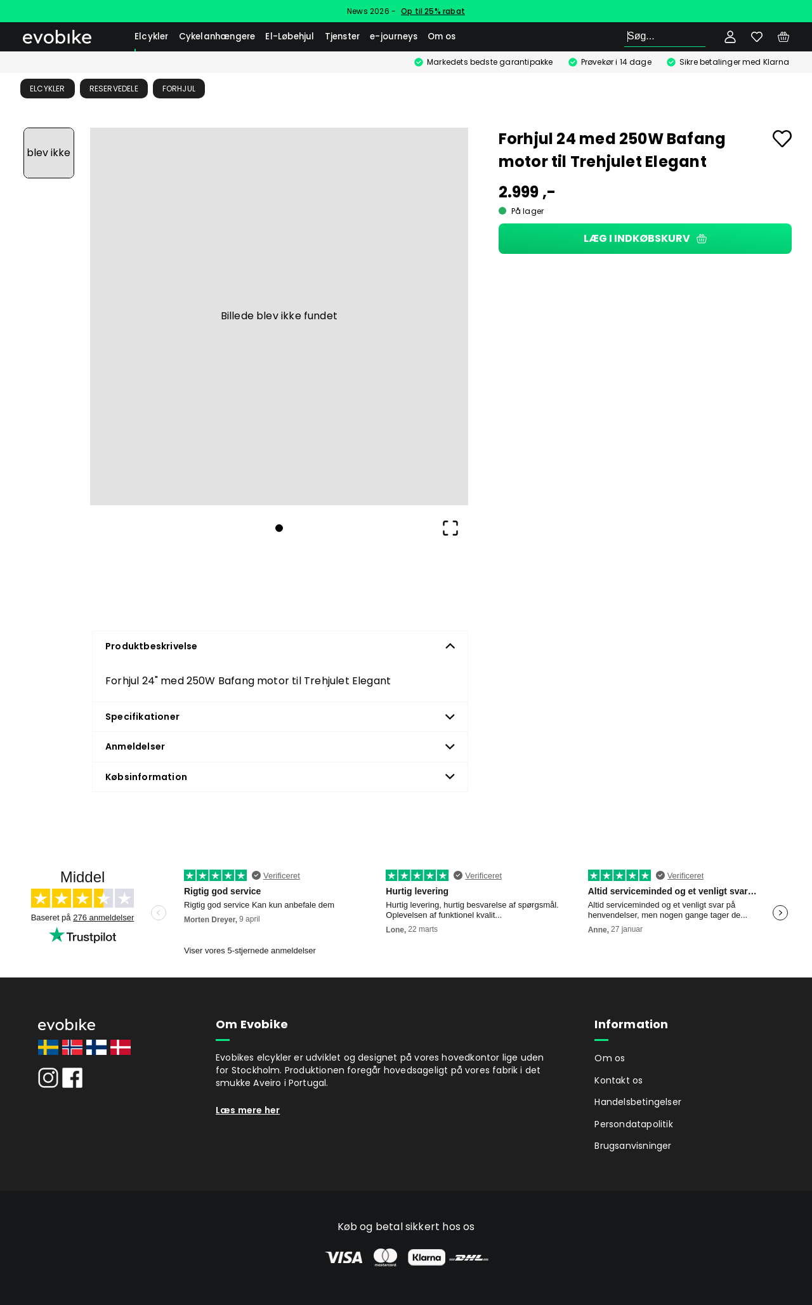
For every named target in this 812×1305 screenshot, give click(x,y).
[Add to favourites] (782, 138)
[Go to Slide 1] (48, 153)
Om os (441, 36)
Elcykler (151, 36)
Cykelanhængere (217, 36)
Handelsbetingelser (637, 1102)
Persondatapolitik (633, 1124)
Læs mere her (248, 1110)
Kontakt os (618, 1080)
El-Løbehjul (289, 36)
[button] (279, 317)
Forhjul (178, 88)
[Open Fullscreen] (450, 528)
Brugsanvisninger (632, 1145)
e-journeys (393, 36)
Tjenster (342, 36)
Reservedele (113, 88)
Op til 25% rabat (433, 11)
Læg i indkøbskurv (645, 238)
